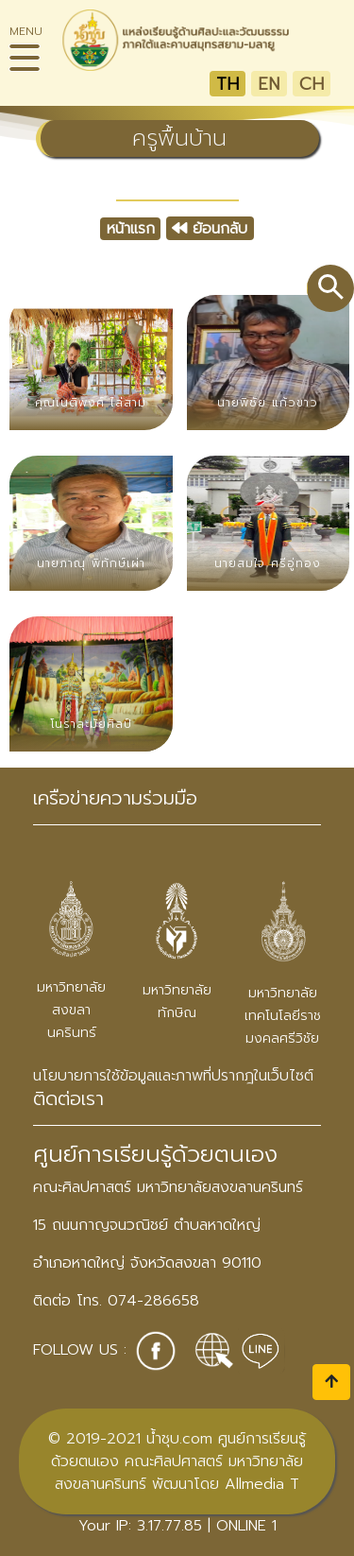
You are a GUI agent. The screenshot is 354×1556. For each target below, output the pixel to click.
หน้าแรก (131, 228)
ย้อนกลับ (209, 228)
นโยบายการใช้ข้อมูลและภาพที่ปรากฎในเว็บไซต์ (173, 1075)
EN (268, 83)
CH (311, 83)
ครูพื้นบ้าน (179, 138)
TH (227, 83)
